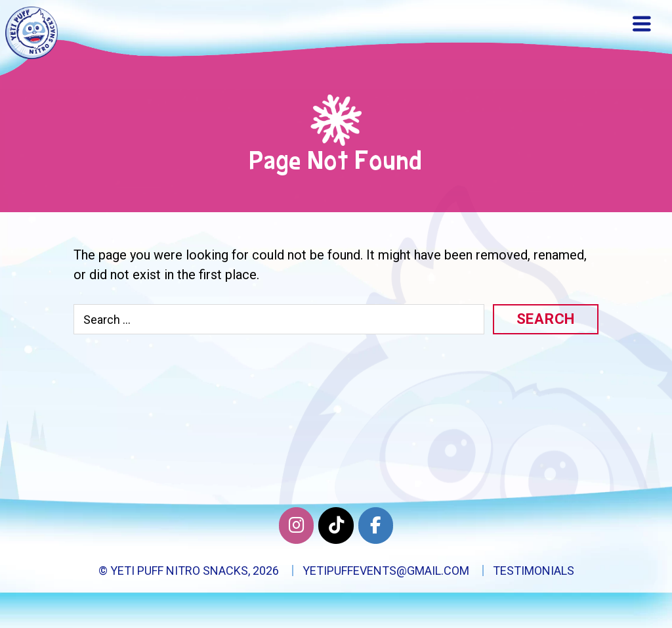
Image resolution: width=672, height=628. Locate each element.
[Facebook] (375, 525)
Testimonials (533, 570)
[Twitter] (335, 525)
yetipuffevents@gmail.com (386, 570)
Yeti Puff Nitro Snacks (179, 570)
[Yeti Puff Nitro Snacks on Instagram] (296, 525)
